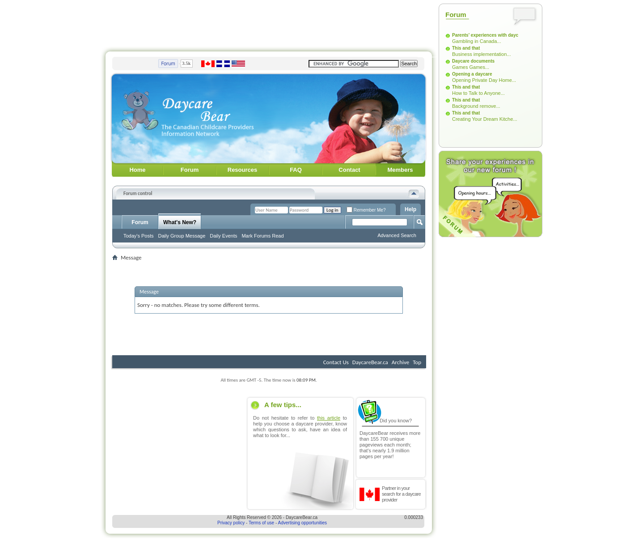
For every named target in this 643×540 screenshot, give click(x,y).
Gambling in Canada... (476, 41)
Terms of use (261, 522)
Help (410, 209)
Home (137, 169)
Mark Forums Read (262, 235)
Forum (190, 169)
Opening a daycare (472, 74)
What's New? (179, 222)
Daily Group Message (182, 235)
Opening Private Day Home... (484, 80)
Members (400, 169)
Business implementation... (481, 54)
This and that (466, 48)
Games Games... (470, 67)
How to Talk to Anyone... (478, 93)
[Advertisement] (268, 24)
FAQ (296, 169)
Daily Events (223, 235)
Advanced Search (396, 235)
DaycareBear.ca (370, 362)
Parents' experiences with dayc (485, 35)
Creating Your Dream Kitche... (484, 119)
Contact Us (336, 362)
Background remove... (476, 106)
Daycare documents (473, 61)
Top (417, 362)
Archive (400, 362)
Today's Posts (138, 235)
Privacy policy (231, 522)
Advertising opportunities (302, 522)
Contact (349, 169)
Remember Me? (366, 210)
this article (328, 418)
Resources (242, 169)
